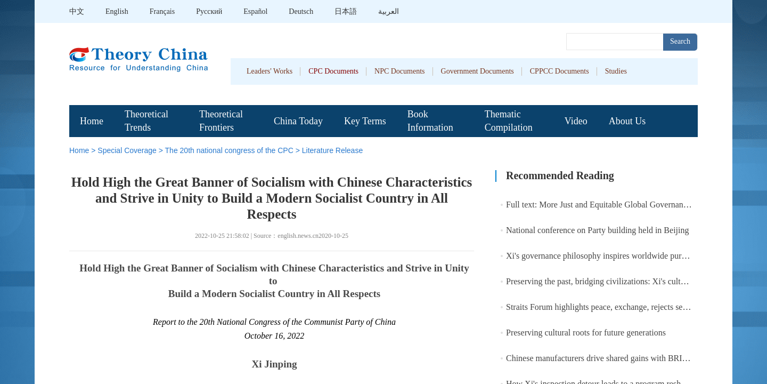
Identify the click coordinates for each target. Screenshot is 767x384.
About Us (627, 121)
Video (576, 121)
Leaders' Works (269, 71)
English (116, 11)
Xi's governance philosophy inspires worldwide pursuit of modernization (630, 255)
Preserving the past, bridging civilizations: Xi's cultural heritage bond (624, 281)
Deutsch (301, 11)
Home (91, 121)
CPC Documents (333, 71)
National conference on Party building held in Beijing (597, 230)
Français (162, 11)
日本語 (345, 11)
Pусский (209, 11)
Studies (616, 71)
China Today (298, 121)
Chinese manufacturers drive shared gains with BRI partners (609, 358)
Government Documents (477, 71)
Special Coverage (127, 150)
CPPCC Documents (559, 71)
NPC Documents (399, 71)
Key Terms (365, 121)
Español (255, 11)
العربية (388, 11)
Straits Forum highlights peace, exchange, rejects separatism (609, 306)
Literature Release (332, 150)
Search (680, 41)
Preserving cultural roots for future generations (586, 332)
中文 (76, 11)
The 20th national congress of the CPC (229, 150)
